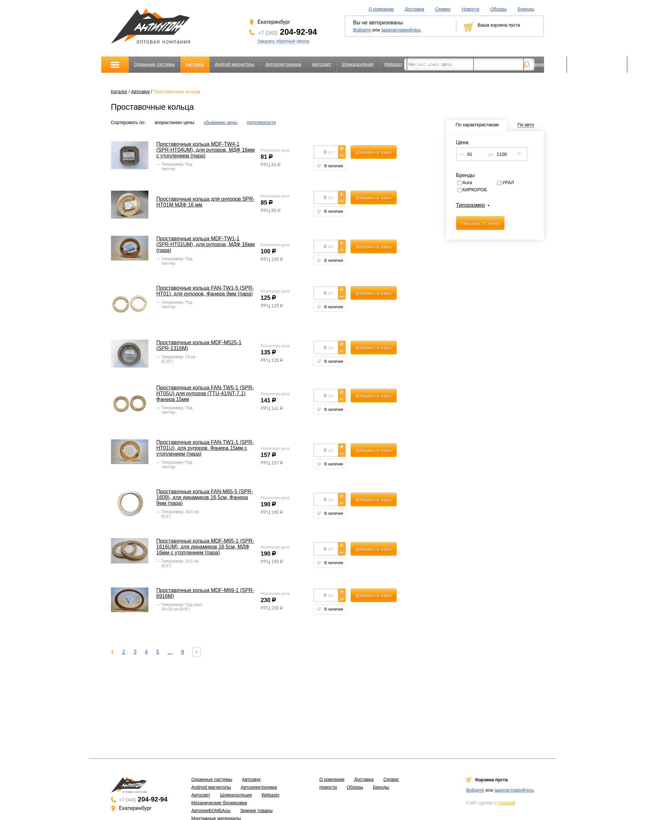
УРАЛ (508, 182)
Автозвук (195, 64)
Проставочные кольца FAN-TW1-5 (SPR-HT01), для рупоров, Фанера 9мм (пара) (205, 290)
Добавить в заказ (373, 152)
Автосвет (321, 64)
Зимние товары (545, 64)
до (490, 154)
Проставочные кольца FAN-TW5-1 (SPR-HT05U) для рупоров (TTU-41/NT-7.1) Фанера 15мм (205, 393)
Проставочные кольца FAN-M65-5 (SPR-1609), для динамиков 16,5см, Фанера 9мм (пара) (204, 497)
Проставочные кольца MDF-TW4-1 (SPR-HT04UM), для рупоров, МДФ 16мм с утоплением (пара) (205, 149)
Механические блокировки (440, 64)
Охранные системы (154, 64)
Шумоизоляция (358, 64)
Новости (470, 9)
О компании (380, 9)
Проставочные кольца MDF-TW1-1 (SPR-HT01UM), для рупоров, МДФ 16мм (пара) (205, 244)
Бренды (526, 9)
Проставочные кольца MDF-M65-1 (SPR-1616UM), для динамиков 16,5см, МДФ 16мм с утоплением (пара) (205, 546)
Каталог (119, 91)
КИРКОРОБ (475, 189)
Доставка (414, 9)
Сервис (443, 9)
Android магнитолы (234, 64)
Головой (506, 802)
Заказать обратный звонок (283, 41)
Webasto (393, 64)
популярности (261, 122)
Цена (462, 142)
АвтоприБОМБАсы (498, 64)
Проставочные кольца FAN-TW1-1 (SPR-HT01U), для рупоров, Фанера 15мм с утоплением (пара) (205, 448)
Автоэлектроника (283, 64)
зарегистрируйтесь (401, 29)
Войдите (362, 29)
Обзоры (498, 9)
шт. (331, 152)
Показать (480, 223)
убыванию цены (220, 122)
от (462, 154)
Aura (467, 182)
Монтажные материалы (597, 64)
